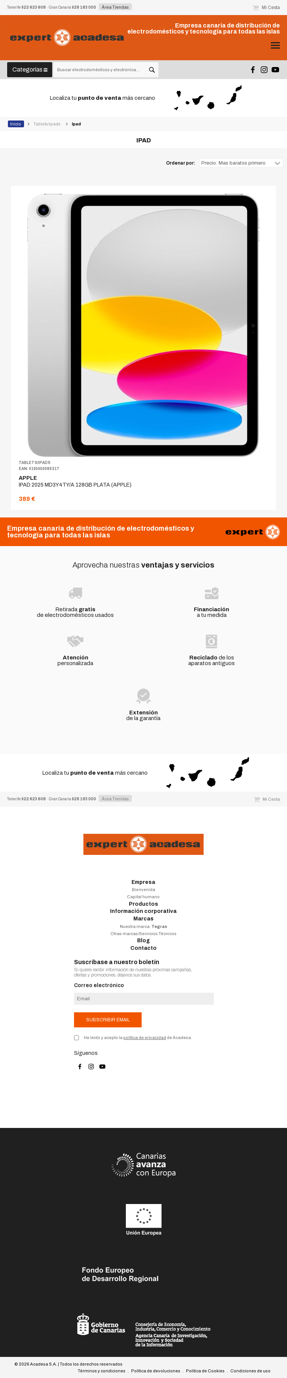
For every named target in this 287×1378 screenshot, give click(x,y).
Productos (143, 904)
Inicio (16, 124)
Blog (143, 940)
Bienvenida (143, 889)
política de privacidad (144, 1037)
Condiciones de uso (250, 1371)
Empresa (143, 882)
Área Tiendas (115, 7)
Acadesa (67, 37)
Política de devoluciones (155, 1371)
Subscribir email (108, 1019)
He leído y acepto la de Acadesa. (138, 1037)
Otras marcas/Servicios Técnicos (143, 933)
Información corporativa (143, 911)
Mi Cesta (266, 7)
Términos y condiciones (101, 1371)
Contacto (143, 948)
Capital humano (143, 896)
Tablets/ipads (47, 124)
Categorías (29, 69)
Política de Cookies (205, 1371)
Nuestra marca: (143, 926)
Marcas (143, 919)
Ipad (77, 124)
